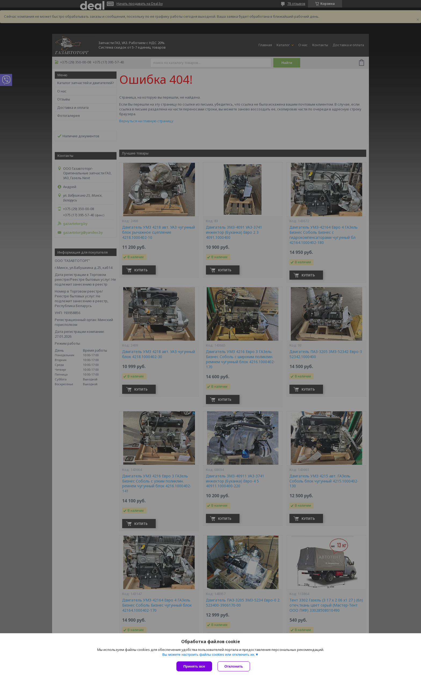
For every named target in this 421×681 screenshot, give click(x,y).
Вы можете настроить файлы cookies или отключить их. (208, 655)
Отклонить (233, 666)
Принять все (194, 666)
